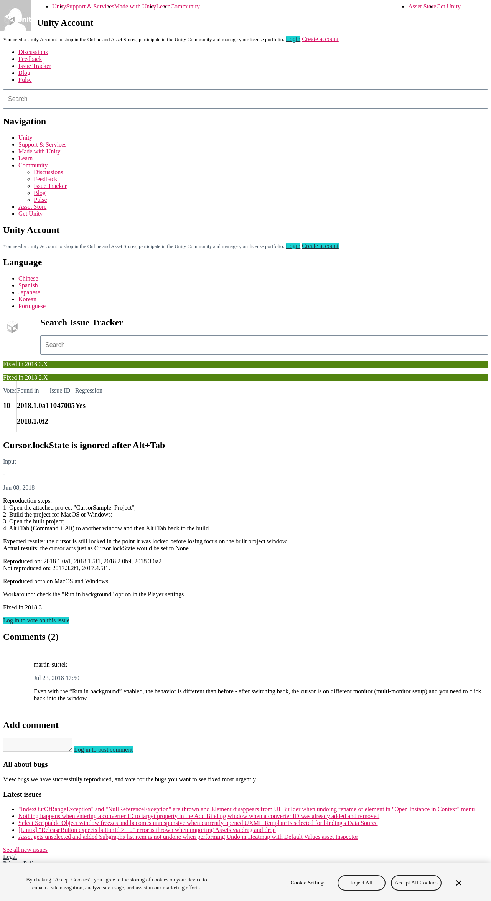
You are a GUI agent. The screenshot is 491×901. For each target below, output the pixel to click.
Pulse (25, 79)
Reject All (361, 883)
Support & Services (90, 6)
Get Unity (448, 6)
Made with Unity (135, 6)
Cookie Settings (308, 883)
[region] (245, 882)
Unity (59, 6)
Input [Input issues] (9, 461)
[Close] (458, 883)
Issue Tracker (34, 66)
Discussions (33, 52)
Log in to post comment (111, 752)
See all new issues (25, 852)
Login (293, 39)
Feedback (30, 59)
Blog (24, 72)
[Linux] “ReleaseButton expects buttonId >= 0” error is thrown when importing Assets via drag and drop (147, 832)
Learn (163, 6)
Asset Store (422, 6)
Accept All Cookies (416, 883)
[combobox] (245, 99)
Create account (320, 39)
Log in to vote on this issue (36, 620)
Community (184, 6)
